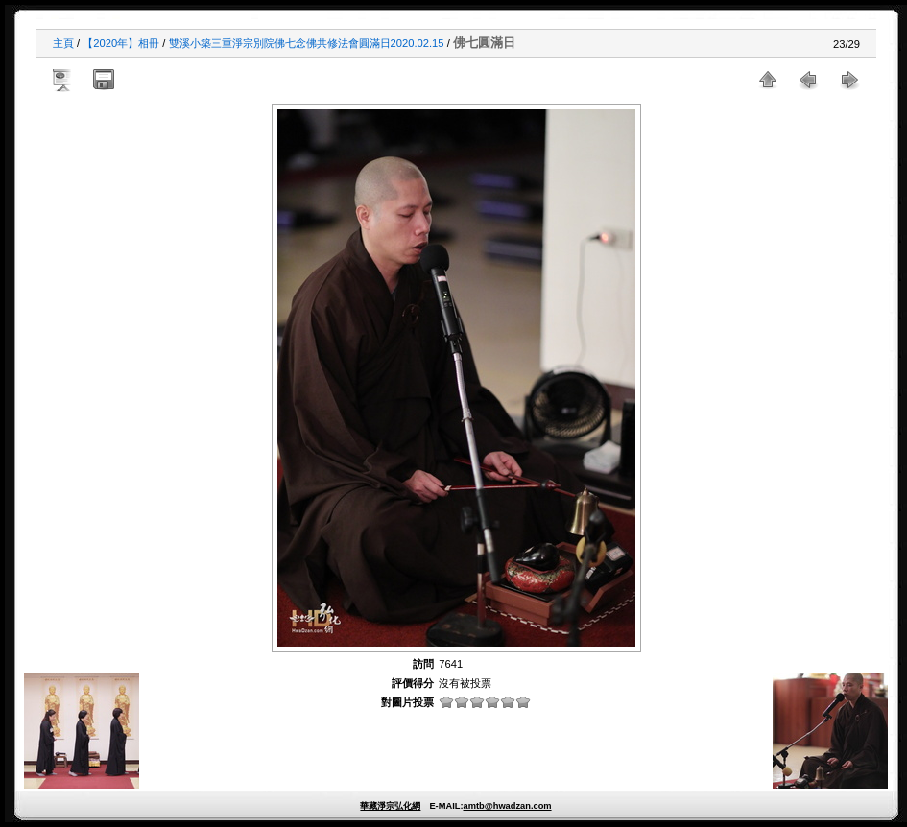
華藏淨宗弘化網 (390, 806)
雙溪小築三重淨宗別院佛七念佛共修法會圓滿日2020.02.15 (306, 43)
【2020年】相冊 (121, 43)
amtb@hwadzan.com (507, 806)
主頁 (63, 43)
